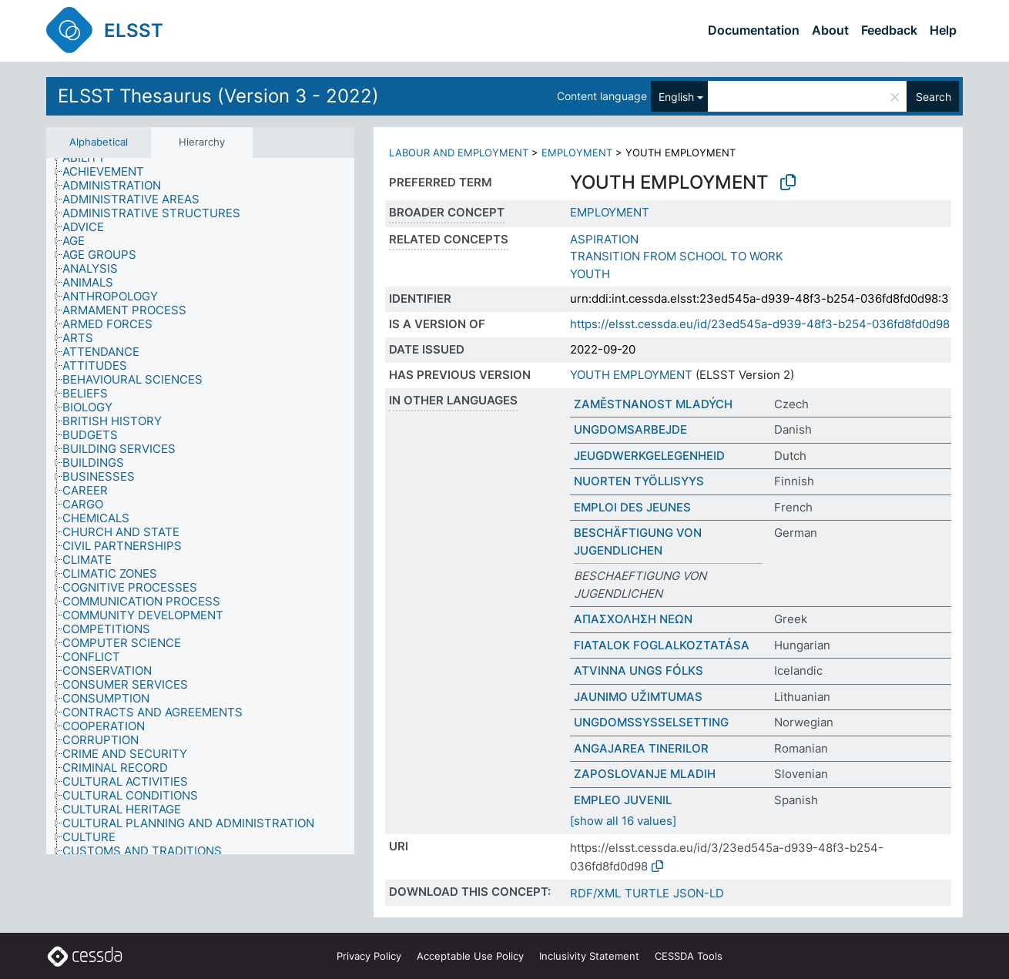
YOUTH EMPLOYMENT (631, 374)
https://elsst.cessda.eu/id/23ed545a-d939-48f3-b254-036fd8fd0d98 (760, 324)
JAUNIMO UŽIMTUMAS (638, 696)
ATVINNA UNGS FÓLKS (638, 670)
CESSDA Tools (688, 956)
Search (933, 96)
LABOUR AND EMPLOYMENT (458, 152)
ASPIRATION (604, 239)
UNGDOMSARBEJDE (630, 429)
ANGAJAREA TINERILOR (641, 748)
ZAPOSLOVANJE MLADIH (645, 773)
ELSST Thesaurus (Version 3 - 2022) (218, 96)
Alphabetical (98, 142)
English (676, 96)
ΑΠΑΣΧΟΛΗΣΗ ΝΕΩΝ (633, 619)
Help (943, 30)
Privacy (369, 956)
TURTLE (647, 893)
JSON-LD (698, 893)
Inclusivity (589, 956)
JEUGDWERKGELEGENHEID (649, 455)
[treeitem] (90, 158)
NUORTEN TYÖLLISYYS (639, 481)
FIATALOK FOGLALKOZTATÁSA (661, 645)
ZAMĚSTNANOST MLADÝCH (653, 404)
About (830, 30)
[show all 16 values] (623, 820)
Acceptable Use (470, 956)
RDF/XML (595, 893)
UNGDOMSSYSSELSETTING (651, 722)
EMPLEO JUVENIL (623, 800)
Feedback (889, 30)
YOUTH (590, 274)
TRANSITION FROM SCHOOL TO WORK (676, 256)
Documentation (753, 30)
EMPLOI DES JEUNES (632, 507)
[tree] (200, 506)
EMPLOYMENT (576, 152)
